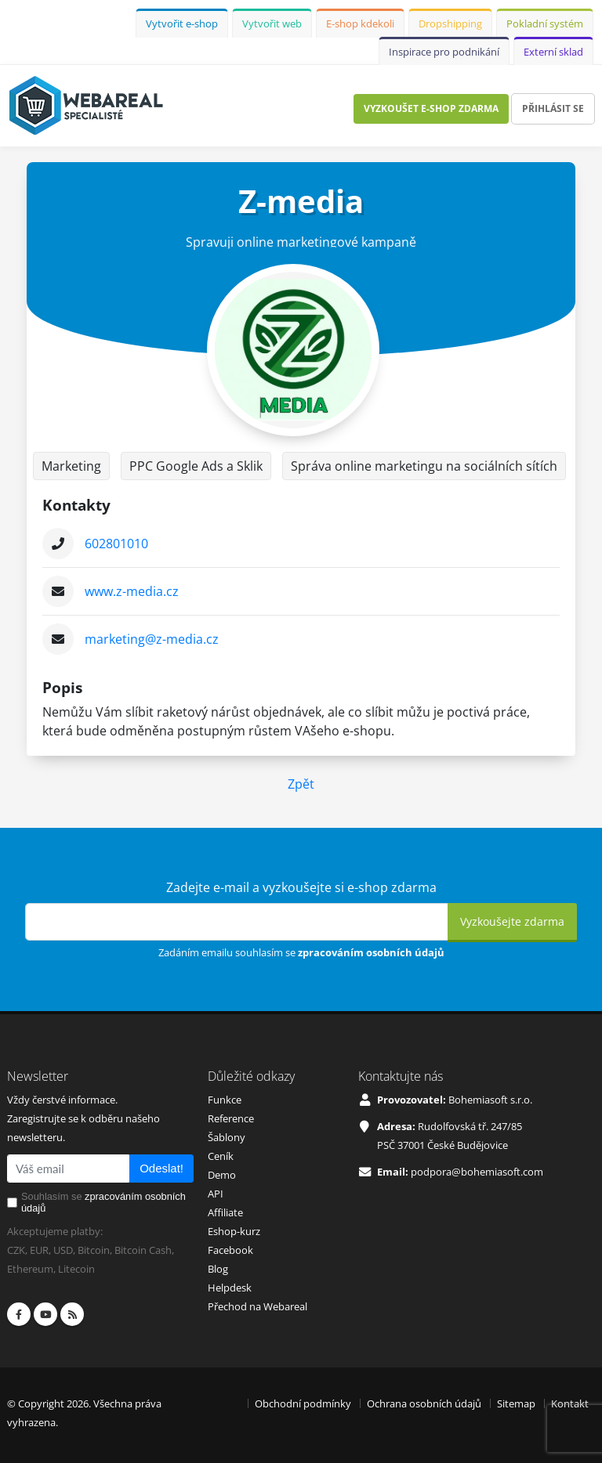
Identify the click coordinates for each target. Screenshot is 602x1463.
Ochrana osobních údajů (424, 1403)
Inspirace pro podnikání (444, 52)
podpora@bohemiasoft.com (477, 1172)
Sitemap (516, 1403)
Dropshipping (450, 23)
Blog (218, 1269)
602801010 (116, 543)
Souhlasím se (103, 1202)
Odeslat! (161, 1168)
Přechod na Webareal (257, 1306)
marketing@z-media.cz (152, 639)
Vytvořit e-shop (182, 23)
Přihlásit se (553, 108)
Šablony (226, 1137)
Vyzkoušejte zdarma (512, 921)
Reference (231, 1118)
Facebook (230, 1250)
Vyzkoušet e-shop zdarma (431, 108)
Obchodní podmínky (303, 1403)
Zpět (301, 784)
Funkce (224, 1100)
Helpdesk (230, 1288)
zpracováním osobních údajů (371, 952)
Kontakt (570, 1403)
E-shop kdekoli (360, 23)
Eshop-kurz (234, 1231)
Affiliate (225, 1212)
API (215, 1194)
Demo (222, 1175)
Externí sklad (553, 52)
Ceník (221, 1156)
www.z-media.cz (132, 591)
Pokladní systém (544, 23)
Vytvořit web (272, 23)
